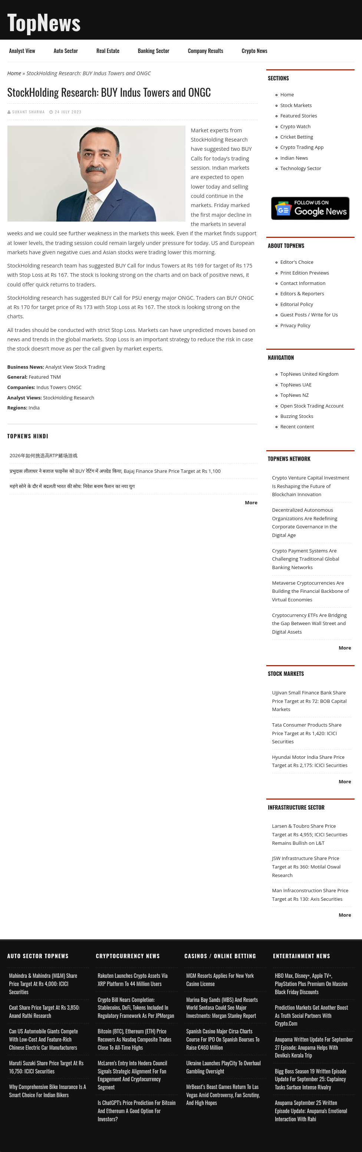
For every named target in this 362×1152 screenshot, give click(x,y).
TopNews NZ (294, 395)
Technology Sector (301, 168)
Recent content (297, 426)
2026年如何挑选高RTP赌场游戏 (44, 455)
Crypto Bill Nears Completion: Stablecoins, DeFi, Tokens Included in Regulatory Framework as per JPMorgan (136, 1007)
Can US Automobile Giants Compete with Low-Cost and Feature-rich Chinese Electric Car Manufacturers (43, 1039)
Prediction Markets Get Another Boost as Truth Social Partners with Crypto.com (311, 1015)
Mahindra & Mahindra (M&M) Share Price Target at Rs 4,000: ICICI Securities (43, 983)
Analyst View (22, 50)
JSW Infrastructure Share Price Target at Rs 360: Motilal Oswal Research (306, 866)
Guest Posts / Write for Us (309, 314)
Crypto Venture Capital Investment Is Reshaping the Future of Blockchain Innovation (310, 486)
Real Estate (107, 50)
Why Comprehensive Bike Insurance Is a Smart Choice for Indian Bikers (47, 1091)
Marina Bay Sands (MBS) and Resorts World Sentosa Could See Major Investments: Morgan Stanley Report (222, 1007)
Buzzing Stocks (296, 416)
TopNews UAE (296, 384)
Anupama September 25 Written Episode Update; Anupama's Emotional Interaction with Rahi (311, 1110)
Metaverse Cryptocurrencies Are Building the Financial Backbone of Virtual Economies (310, 591)
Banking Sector (154, 50)
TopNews (44, 21)
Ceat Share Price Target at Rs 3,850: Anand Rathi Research (44, 1011)
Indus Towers (51, 387)
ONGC (75, 387)
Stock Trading (90, 366)
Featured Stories (298, 115)
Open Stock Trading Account (312, 405)
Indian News (294, 158)
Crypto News (254, 50)
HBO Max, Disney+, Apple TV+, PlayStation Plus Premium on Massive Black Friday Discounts (311, 983)
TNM (55, 377)
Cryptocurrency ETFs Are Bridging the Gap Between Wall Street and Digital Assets (309, 623)
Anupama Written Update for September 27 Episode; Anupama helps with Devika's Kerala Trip (314, 1047)
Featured (39, 377)
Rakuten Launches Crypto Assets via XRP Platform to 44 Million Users (133, 979)
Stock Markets (296, 105)
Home (14, 73)
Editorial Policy (296, 304)
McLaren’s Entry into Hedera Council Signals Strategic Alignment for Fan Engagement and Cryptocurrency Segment (132, 1075)
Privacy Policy (295, 325)
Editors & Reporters (302, 293)
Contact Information (303, 283)
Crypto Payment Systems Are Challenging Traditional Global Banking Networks (305, 559)
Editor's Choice (296, 262)
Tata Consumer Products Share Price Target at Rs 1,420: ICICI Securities (307, 733)
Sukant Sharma (28, 111)
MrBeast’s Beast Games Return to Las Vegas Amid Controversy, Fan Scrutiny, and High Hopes (223, 1094)
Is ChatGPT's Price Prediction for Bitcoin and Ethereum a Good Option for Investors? (136, 1110)
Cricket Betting (296, 136)
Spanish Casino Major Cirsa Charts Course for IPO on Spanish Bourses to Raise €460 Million (222, 1039)
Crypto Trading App (302, 147)
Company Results (205, 50)
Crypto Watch (295, 126)
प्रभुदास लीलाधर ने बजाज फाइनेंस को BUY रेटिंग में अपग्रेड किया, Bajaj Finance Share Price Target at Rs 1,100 (115, 471)
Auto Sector (66, 50)
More (251, 502)
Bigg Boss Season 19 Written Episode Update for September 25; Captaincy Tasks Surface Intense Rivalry (310, 1079)
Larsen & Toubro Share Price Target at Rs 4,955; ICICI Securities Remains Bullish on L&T (310, 834)
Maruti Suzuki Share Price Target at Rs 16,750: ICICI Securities (46, 1067)
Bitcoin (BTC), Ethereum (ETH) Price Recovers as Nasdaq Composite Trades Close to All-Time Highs (134, 1039)
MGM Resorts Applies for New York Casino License (220, 979)
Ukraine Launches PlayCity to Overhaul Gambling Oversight (223, 1067)
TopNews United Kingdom (309, 374)
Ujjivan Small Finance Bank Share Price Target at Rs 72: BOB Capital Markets (309, 701)
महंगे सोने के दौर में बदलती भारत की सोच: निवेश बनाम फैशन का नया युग (72, 486)
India (34, 407)
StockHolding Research (68, 397)
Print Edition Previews (304, 272)
